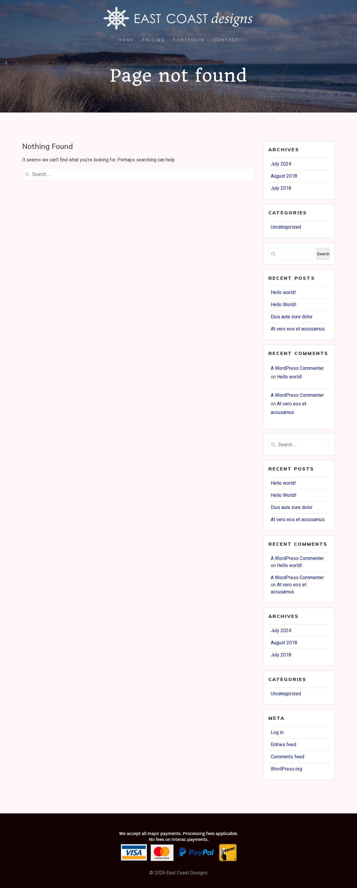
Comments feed (287, 756)
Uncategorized (286, 227)
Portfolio (189, 39)
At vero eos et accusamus (298, 329)
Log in (277, 732)
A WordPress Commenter (297, 368)
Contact (226, 39)
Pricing (153, 39)
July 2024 (281, 164)
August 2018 (284, 176)
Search (323, 254)
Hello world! (283, 292)
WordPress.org (286, 769)
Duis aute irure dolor (292, 316)
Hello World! (284, 304)
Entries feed (283, 744)
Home (126, 39)
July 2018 (281, 188)
